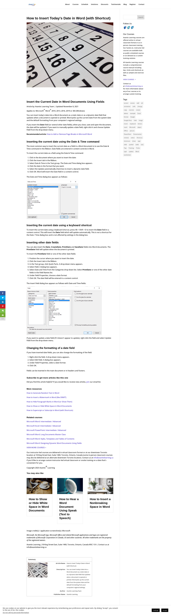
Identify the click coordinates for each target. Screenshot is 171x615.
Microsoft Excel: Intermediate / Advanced (44, 426)
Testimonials (116, 4)
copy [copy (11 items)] (125, 110)
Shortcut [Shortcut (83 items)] (139, 138)
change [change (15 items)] (140, 106)
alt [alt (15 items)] (142, 103)
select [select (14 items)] (133, 138)
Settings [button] (155, 610)
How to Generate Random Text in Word (43, 393)
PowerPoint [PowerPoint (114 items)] (127, 134)
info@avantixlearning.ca (103, 457)
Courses (76, 4)
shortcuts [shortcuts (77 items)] (127, 141)
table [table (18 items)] (137, 144)
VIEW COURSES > (129, 79)
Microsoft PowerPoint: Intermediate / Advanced (46, 430)
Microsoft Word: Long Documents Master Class (46, 434)
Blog (125, 4)
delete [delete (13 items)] (126, 113)
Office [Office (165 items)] (126, 131)
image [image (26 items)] (141, 120)
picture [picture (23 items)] (132, 131)
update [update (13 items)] (131, 151)
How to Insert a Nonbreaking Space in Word (100, 503)
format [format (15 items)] (126, 117)
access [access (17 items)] (132, 103)
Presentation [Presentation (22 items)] (137, 134)
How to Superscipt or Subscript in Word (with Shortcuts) (50, 410)
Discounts (104, 4)
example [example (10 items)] (132, 113)
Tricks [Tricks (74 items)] (138, 148)
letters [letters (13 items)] (140, 124)
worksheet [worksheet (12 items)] (127, 155)
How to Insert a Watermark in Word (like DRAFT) (46, 397)
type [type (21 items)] (125, 151)
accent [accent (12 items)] (126, 103)
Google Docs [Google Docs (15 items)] (128, 120)
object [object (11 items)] (139, 127)
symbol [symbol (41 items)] (131, 144)
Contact (141, 4)
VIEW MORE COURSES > (36, 447)
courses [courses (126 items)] (131, 110)
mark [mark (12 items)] (125, 127)
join (88, 382)
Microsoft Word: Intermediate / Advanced (44, 421)
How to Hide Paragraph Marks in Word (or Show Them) (49, 401)
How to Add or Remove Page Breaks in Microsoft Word (69, 134)
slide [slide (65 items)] (125, 144)
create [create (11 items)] (138, 110)
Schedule (84, 4)
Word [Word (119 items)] (137, 151)
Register (133, 4)
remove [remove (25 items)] (126, 138)
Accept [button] (165, 610)
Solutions (94, 4)
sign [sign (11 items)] (139, 141)
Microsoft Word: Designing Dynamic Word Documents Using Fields (54, 443)
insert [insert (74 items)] (126, 124)
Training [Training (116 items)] (131, 148)
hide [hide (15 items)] (135, 120)
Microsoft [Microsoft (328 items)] (132, 127)
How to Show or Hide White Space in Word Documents (49, 406)
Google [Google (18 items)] (132, 117)
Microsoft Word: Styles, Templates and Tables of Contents (50, 439)
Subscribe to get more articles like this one (47, 378)
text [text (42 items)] (142, 144)
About (67, 4)
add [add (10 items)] (138, 103)
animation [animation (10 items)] (127, 106)
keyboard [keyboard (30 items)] (133, 124)
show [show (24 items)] (134, 141)
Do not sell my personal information (16, 612)
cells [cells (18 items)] (134, 106)
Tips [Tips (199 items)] (125, 148)
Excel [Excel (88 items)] (139, 113)
